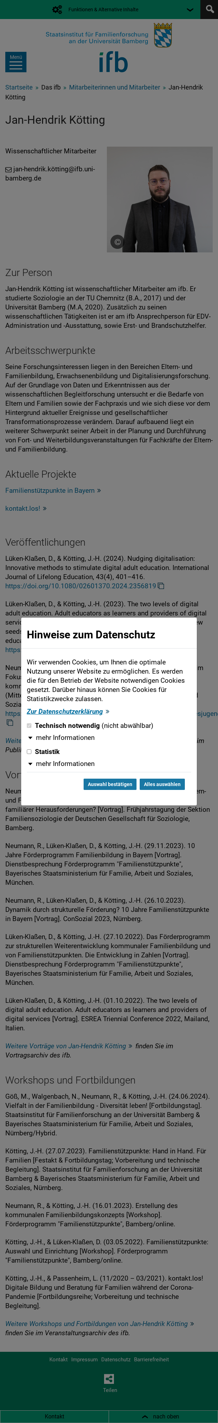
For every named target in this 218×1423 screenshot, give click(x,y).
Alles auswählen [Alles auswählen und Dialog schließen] (162, 784)
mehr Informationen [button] (65, 738)
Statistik (43, 752)
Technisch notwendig (90, 726)
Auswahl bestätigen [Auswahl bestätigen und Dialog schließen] (110, 784)
